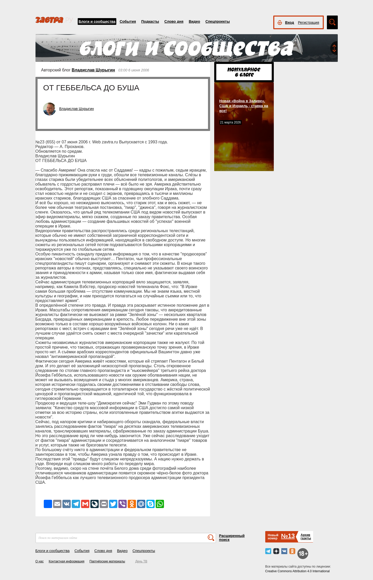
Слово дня (173, 21)
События (128, 21)
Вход (289, 22)
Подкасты (150, 21)
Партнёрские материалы (107, 561)
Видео (194, 21)
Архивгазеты (305, 536)
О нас (39, 561)
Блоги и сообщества (97, 21)
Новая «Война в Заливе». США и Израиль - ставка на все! (243, 106)
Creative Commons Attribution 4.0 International (297, 571)
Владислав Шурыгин (93, 70)
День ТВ (141, 561)
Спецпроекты (217, 21)
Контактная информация (66, 561)
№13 (288, 535)
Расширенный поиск (232, 538)
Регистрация (308, 22)
